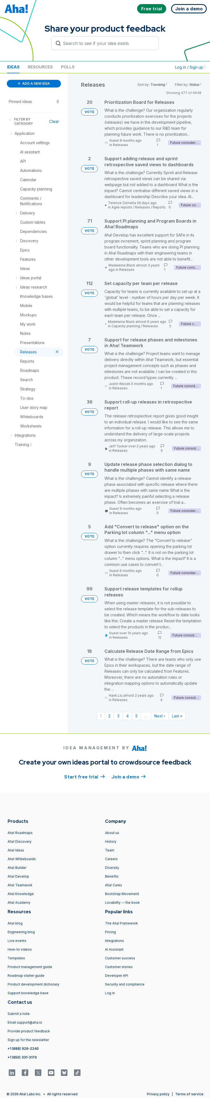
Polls (68, 66)
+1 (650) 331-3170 (22, 1057)
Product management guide (30, 967)
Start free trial (84, 776)
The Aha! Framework (121, 923)
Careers (111, 859)
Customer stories (119, 967)
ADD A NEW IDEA (34, 83)
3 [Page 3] (118, 716)
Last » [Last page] (177, 716)
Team (109, 850)
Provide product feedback (29, 1031)
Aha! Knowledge (21, 894)
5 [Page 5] (136, 716)
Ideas (13, 66)
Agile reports (122, 207)
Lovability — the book (122, 902)
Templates (16, 958)
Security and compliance (124, 984)
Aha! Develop (18, 876)
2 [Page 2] (109, 716)
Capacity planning (126, 326)
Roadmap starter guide (26, 975)
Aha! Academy (19, 902)
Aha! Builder (17, 868)
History (110, 841)
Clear (54, 121)
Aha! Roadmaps (20, 833)
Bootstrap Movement (122, 894)
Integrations (114, 941)
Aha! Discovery (20, 841)
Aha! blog (15, 923)
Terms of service (189, 1094)
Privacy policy (158, 1094)
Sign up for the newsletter (28, 1040)
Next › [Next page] (159, 716)
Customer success (120, 958)
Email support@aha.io (25, 1022)
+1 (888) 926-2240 (23, 1049)
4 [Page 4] (127, 716)
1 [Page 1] (100, 716)
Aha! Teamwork (20, 885)
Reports (159, 207)
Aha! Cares (113, 885)
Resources (40, 66)
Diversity (112, 868)
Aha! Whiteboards (22, 859)
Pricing (110, 932)
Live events (17, 941)
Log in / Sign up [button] (190, 67)
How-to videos (20, 949)
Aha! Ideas (16, 850)
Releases (120, 145)
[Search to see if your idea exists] (107, 43)
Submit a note (19, 1014)
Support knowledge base (28, 993)
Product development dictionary (33, 984)
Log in (110, 993)
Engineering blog (21, 932)
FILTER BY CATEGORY (21, 121)
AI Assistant (114, 949)
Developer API (116, 975)
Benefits (112, 876)
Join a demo (129, 776)
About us (112, 833)
